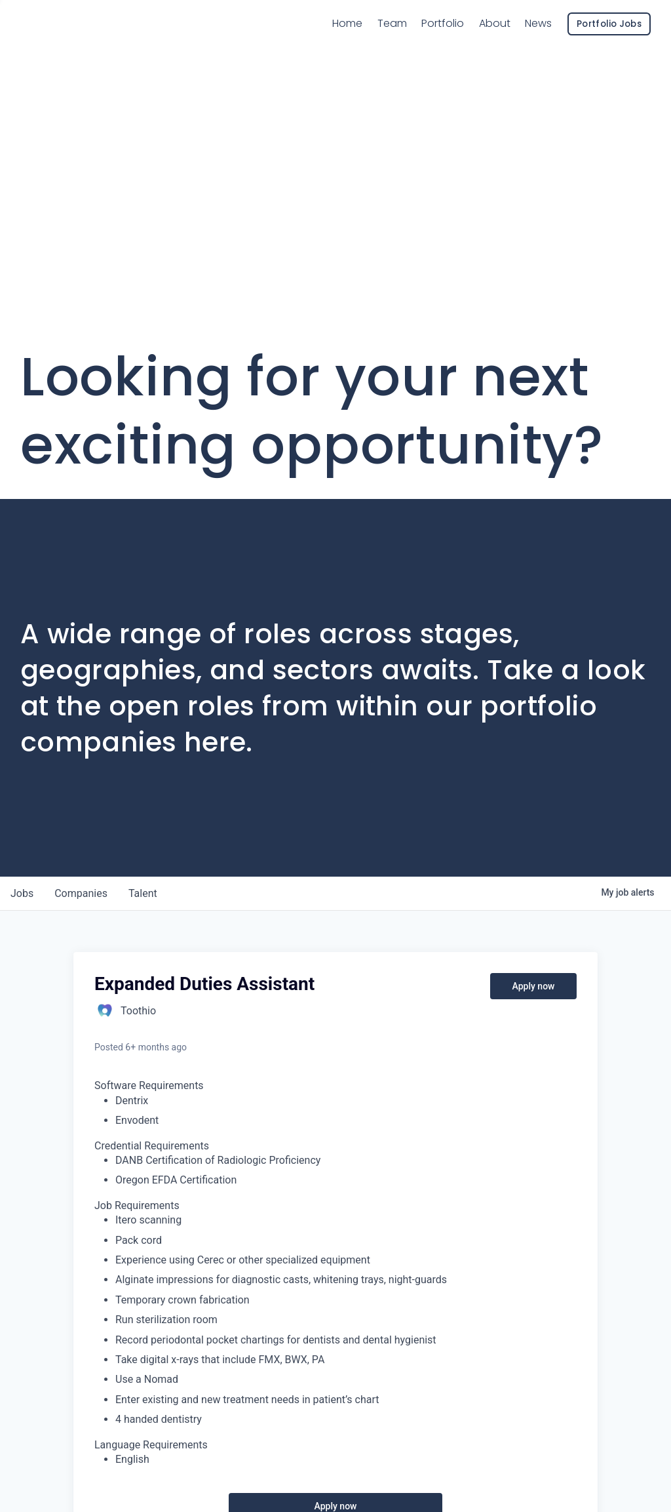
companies (80, 893)
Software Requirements (149, 1085)
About (494, 38)
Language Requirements (151, 1445)
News (538, 38)
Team (392, 38)
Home (347, 38)
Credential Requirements (151, 1146)
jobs (21, 893)
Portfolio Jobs (609, 39)
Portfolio (442, 38)
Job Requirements (137, 1205)
